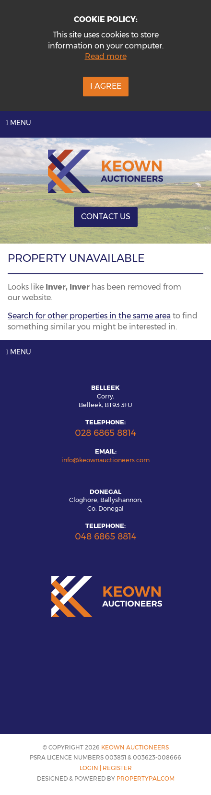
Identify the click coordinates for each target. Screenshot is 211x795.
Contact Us (105, 216)
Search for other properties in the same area (89, 315)
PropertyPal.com (146, 778)
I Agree (105, 86)
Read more (106, 56)
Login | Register (106, 768)
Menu (18, 122)
